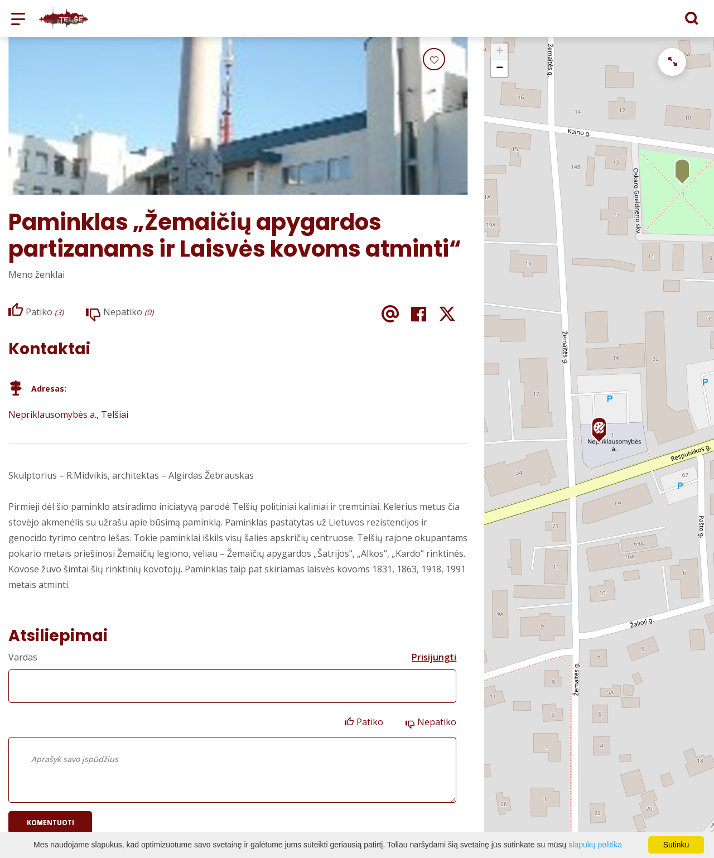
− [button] (499, 68)
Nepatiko (436, 722)
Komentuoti (50, 822)
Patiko (369, 722)
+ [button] (499, 52)
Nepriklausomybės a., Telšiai (68, 414)
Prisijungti (434, 657)
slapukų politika (595, 844)
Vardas (22, 657)
